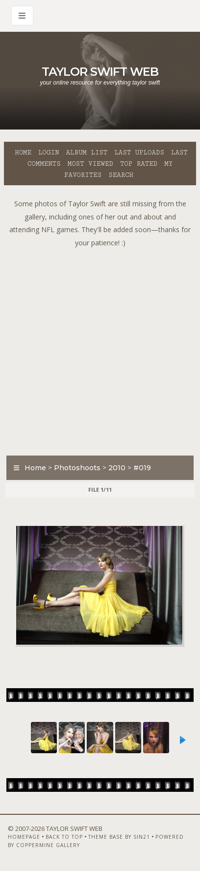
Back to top (64, 836)
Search (120, 175)
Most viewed (90, 164)
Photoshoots (77, 467)
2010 (116, 467)
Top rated (138, 164)
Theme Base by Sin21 (119, 836)
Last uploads (139, 152)
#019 (142, 467)
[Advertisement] (100, 349)
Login (48, 152)
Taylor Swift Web (100, 72)
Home (23, 152)
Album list (86, 152)
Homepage (24, 836)
